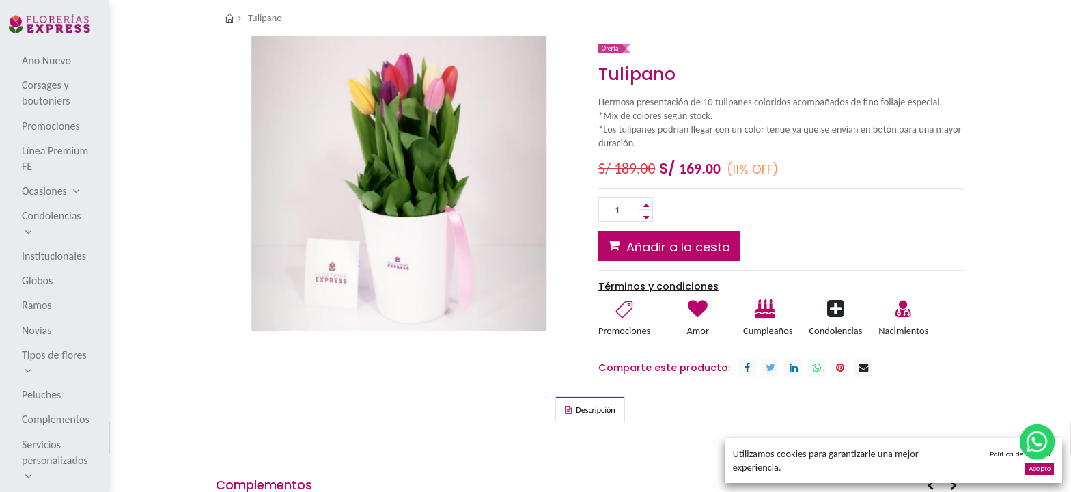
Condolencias (835, 331)
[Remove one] (645, 216)
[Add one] (645, 204)
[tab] (589, 409)
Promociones (624, 331)
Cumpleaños (767, 331)
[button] (669, 246)
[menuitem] (55, 60)
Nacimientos (903, 331)
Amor (698, 331)
